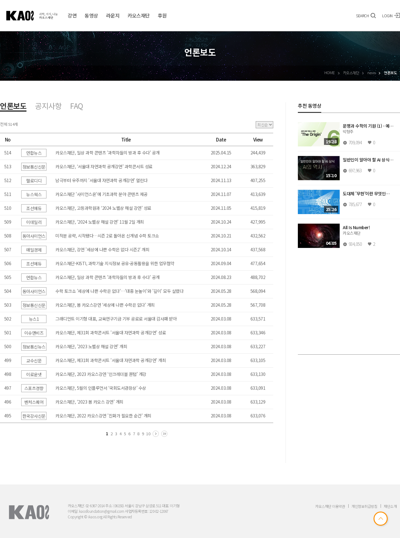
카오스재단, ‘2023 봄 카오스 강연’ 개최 (89, 402)
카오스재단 (138, 15)
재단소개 (390, 506)
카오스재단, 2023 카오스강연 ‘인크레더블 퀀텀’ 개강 (100, 374)
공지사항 (48, 105)
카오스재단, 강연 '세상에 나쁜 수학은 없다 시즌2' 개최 (102, 249)
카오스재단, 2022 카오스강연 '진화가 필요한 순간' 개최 (103, 415)
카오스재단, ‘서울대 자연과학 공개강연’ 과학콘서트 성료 (104, 166)
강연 (72, 15)
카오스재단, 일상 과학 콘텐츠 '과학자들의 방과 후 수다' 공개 (107, 152)
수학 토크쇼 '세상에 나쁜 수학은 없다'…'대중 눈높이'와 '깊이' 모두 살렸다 (119, 291)
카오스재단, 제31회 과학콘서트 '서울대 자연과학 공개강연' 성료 (110, 332)
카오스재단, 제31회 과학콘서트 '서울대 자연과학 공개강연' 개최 (110, 360)
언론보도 (13, 106)
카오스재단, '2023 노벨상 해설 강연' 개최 (91, 346)
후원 (162, 15)
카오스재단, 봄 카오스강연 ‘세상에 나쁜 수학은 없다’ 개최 (105, 305)
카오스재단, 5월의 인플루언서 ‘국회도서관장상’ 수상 (100, 388)
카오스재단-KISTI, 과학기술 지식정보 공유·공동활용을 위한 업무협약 (114, 263)
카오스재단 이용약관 (330, 506)
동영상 (91, 15)
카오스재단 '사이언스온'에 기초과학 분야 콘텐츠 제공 (101, 194)
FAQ (76, 105)
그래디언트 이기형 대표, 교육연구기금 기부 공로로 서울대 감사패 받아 (116, 319)
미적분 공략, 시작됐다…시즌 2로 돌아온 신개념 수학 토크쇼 (107, 236)
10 (148, 433)
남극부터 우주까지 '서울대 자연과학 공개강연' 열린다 (101, 180)
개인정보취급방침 (364, 506)
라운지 (113, 15)
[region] (349, 236)
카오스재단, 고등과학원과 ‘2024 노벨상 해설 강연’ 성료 (103, 208)
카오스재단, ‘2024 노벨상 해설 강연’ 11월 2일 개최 (99, 222)
